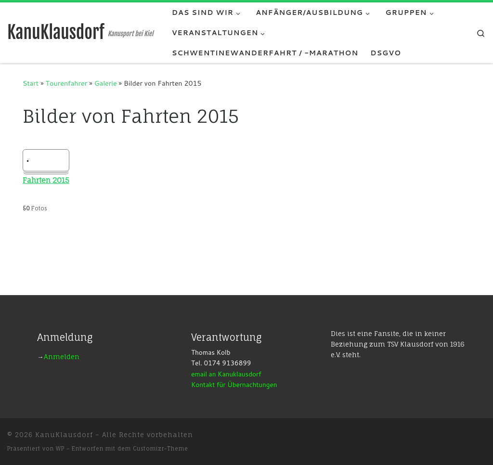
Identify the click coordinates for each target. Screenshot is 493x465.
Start (31, 83)
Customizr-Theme (160, 448)
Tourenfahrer (67, 83)
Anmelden (61, 357)
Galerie (105, 83)
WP (60, 448)
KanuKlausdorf (64, 435)
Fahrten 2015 (46, 180)
